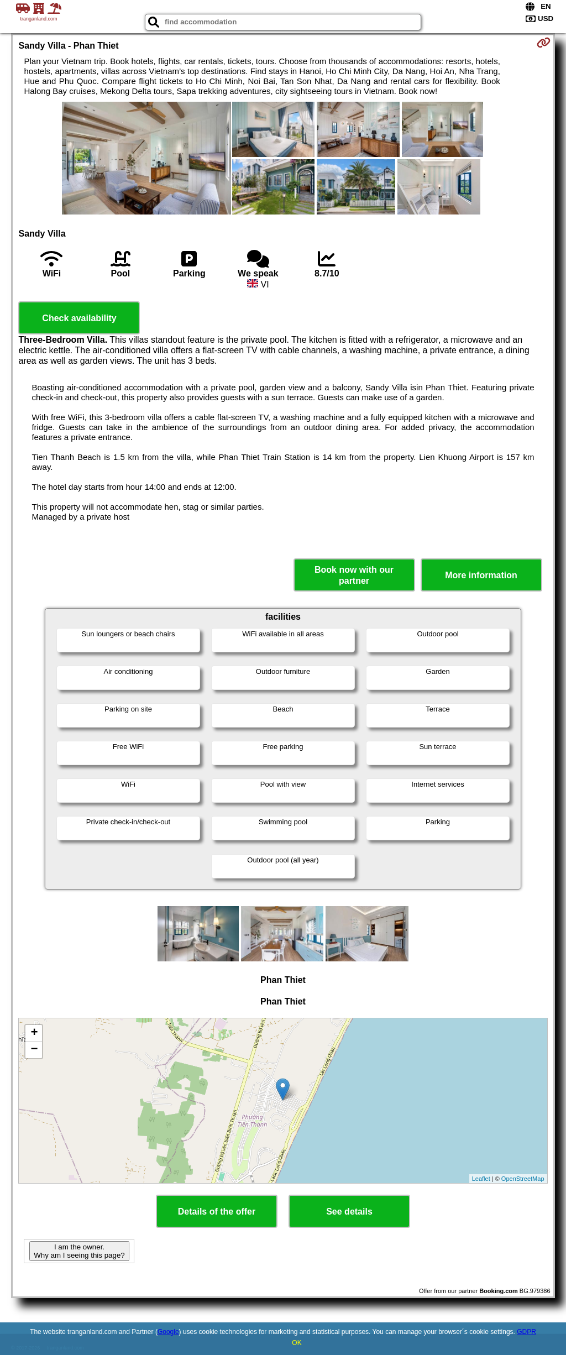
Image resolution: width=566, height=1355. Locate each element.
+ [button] (34, 1033)
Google (168, 1332)
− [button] (34, 1050)
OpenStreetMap (522, 1178)
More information (481, 575)
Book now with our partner (354, 575)
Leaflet (481, 1178)
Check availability (79, 318)
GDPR (526, 1332)
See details (349, 1211)
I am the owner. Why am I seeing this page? (79, 1251)
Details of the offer (216, 1211)
